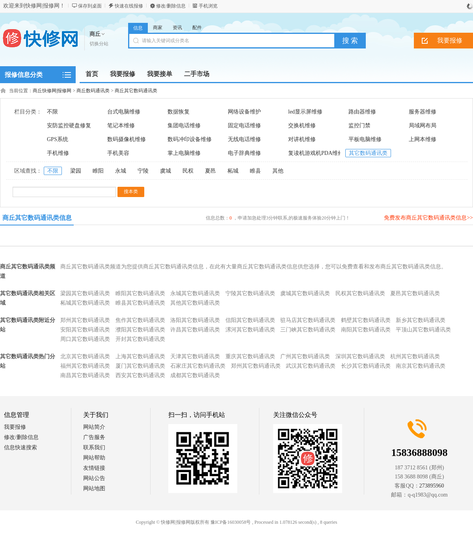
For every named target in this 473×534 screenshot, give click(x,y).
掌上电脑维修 (184, 153)
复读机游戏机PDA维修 (315, 153)
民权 (188, 171)
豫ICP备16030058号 (230, 522)
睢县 (255, 171)
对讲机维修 (302, 139)
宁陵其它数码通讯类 (250, 293)
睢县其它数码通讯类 (140, 303)
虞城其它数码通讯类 (305, 293)
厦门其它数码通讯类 (140, 366)
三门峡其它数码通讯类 (307, 330)
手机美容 (118, 153)
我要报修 (15, 427)
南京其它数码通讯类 (420, 366)
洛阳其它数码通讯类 (195, 320)
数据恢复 (179, 112)
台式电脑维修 (123, 112)
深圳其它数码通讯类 (360, 356)
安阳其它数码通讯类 (85, 330)
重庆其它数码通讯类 (250, 356)
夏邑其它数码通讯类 (415, 293)
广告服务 (94, 437)
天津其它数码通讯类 (195, 356)
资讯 (177, 27)
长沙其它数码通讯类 (366, 366)
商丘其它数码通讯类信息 (37, 217)
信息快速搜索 (20, 447)
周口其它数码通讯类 (85, 339)
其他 (277, 171)
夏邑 (210, 171)
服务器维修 (422, 112)
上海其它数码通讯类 (140, 356)
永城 (120, 171)
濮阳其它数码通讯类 (140, 330)
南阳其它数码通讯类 (366, 330)
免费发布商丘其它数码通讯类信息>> (428, 218)
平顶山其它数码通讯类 (423, 330)
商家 (157, 27)
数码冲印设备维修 (190, 139)
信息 (138, 28)
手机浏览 (208, 6)
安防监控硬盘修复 (69, 125)
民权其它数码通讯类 (360, 293)
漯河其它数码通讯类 (250, 330)
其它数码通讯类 (368, 153)
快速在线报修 (129, 6)
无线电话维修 (244, 139)
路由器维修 (362, 112)
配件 (197, 27)
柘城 (232, 171)
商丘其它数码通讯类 (136, 90)
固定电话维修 (244, 125)
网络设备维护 (244, 112)
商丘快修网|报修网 (52, 90)
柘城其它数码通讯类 (85, 303)
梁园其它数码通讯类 (85, 293)
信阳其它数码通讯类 (250, 320)
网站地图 (94, 488)
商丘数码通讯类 (93, 90)
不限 (52, 112)
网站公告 (94, 478)
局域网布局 (422, 125)
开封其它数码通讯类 (140, 339)
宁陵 (143, 171)
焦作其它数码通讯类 (140, 320)
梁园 (75, 171)
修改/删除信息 (171, 6)
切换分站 (98, 44)
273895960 (431, 486)
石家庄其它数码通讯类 (197, 366)
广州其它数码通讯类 (305, 356)
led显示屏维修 (305, 112)
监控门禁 (359, 125)
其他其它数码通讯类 (195, 303)
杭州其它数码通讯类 (415, 356)
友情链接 (94, 468)
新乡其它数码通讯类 (420, 320)
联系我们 (94, 447)
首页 (92, 74)
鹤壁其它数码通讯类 (366, 320)
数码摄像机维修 (126, 139)
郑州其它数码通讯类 (85, 320)
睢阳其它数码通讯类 (140, 293)
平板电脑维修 (365, 139)
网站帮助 (94, 458)
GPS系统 (57, 139)
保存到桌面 (90, 6)
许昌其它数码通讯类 (195, 330)
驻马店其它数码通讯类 (307, 320)
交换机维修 (302, 125)
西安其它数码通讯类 (140, 375)
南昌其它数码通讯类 (85, 375)
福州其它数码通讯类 (85, 366)
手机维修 (58, 153)
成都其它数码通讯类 (195, 375)
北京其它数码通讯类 (85, 356)
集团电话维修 (184, 125)
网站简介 (94, 427)
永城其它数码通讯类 (195, 293)
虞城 (165, 171)
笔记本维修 (121, 125)
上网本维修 (422, 139)
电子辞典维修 (244, 153)
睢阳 (98, 171)
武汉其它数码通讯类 (310, 366)
